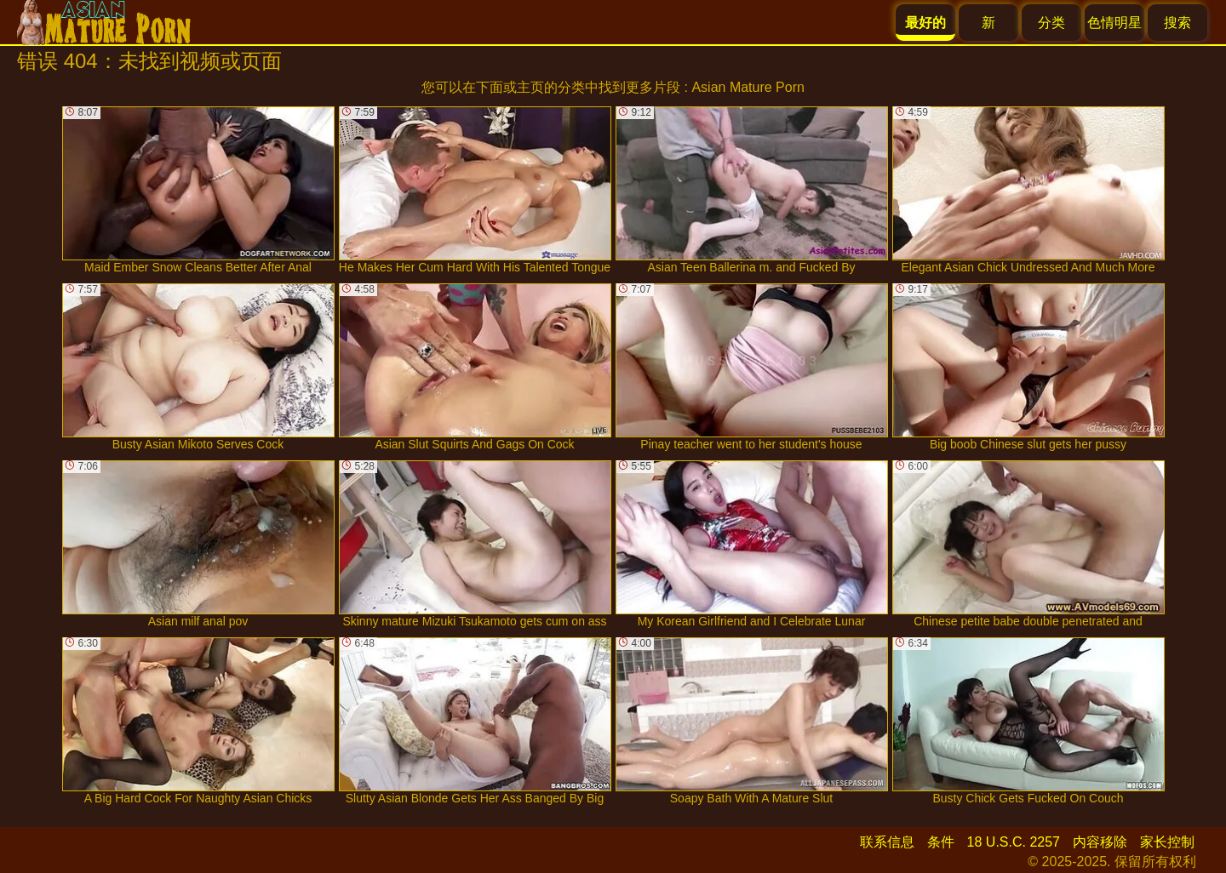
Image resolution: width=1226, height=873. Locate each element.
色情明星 (1114, 22)
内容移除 (1100, 842)
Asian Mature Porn (748, 87)
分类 (1051, 22)
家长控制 (1167, 842)
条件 (940, 842)
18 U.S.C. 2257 (1013, 842)
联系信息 (887, 842)
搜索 (1177, 22)
